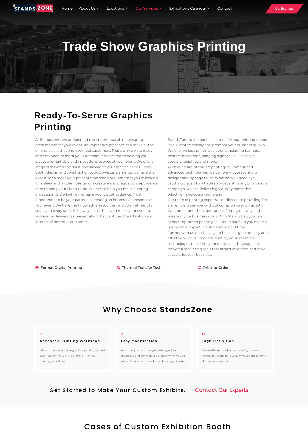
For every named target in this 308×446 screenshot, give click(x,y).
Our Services (148, 8)
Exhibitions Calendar (189, 8)
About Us (89, 8)
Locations (117, 8)
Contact (224, 8)
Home (66, 8)
